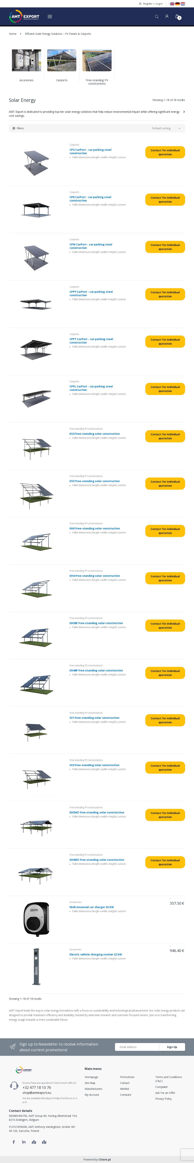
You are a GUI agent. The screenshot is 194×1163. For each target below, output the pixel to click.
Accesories (27, 80)
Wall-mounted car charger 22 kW (92, 907)
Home (12, 34)
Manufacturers (93, 1089)
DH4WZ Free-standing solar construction (97, 860)
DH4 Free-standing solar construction (95, 576)
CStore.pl (105, 1159)
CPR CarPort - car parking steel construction (90, 198)
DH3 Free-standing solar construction (95, 528)
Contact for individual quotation (165, 152)
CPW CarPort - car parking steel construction (91, 246)
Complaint (161, 1087)
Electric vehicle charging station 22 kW (96, 954)
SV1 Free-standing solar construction (94, 718)
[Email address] (137, 1047)
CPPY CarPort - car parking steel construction (91, 293)
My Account (92, 1094)
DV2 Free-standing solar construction (95, 434)
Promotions (127, 1077)
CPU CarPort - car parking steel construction (90, 151)
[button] (157, 16)
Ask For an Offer (165, 1093)
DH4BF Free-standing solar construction (96, 670)
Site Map (90, 1083)
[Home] (23, 1069)
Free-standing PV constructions (97, 81)
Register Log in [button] (150, 3)
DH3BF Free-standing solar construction (96, 623)
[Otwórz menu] (50, 16)
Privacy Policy (163, 1098)
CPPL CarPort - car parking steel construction (91, 388)
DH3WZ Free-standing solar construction (97, 812)
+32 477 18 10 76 (37, 1087)
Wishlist (124, 1089)
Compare (125, 1094)
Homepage (91, 1077)
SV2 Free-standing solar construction (94, 765)
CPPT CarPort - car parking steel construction (91, 340)
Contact (125, 1083)
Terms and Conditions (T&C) (168, 1079)
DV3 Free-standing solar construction (95, 481)
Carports (61, 80)
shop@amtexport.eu (37, 1093)
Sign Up (172, 1047)
